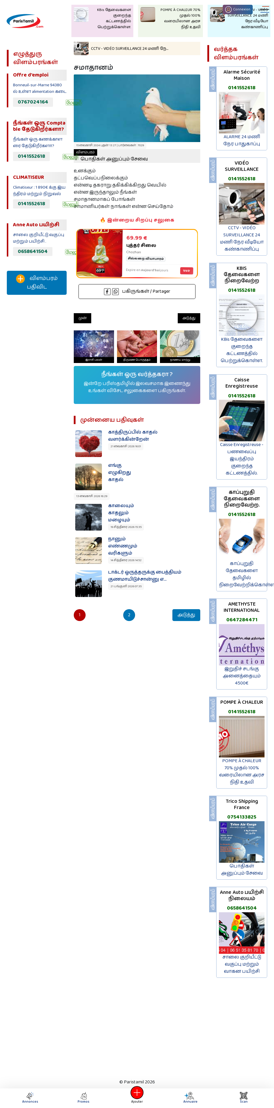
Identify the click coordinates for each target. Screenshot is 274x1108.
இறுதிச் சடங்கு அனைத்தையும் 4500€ (242, 676)
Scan (244, 1098)
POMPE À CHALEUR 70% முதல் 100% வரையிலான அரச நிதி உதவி (241, 771)
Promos (83, 1098)
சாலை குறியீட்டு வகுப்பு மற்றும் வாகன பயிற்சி (241, 964)
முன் (82, 318)
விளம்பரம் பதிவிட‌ (37, 282)
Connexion (237, 9)
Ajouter (137, 1098)
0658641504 (33, 251)
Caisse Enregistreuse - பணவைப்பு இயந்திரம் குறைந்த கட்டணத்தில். (241, 459)
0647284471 (241, 620)
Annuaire (190, 1098)
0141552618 (31, 156)
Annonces (30, 1098)
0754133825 (241, 817)
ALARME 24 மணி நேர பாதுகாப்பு (241, 140)
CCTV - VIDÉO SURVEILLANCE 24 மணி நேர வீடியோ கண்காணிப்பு (242, 238)
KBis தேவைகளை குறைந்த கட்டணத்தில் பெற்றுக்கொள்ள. (242, 350)
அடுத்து (189, 318)
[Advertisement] (36, 398)
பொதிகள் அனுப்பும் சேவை (111, 156)
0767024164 (33, 102)
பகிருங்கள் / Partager (137, 291)
